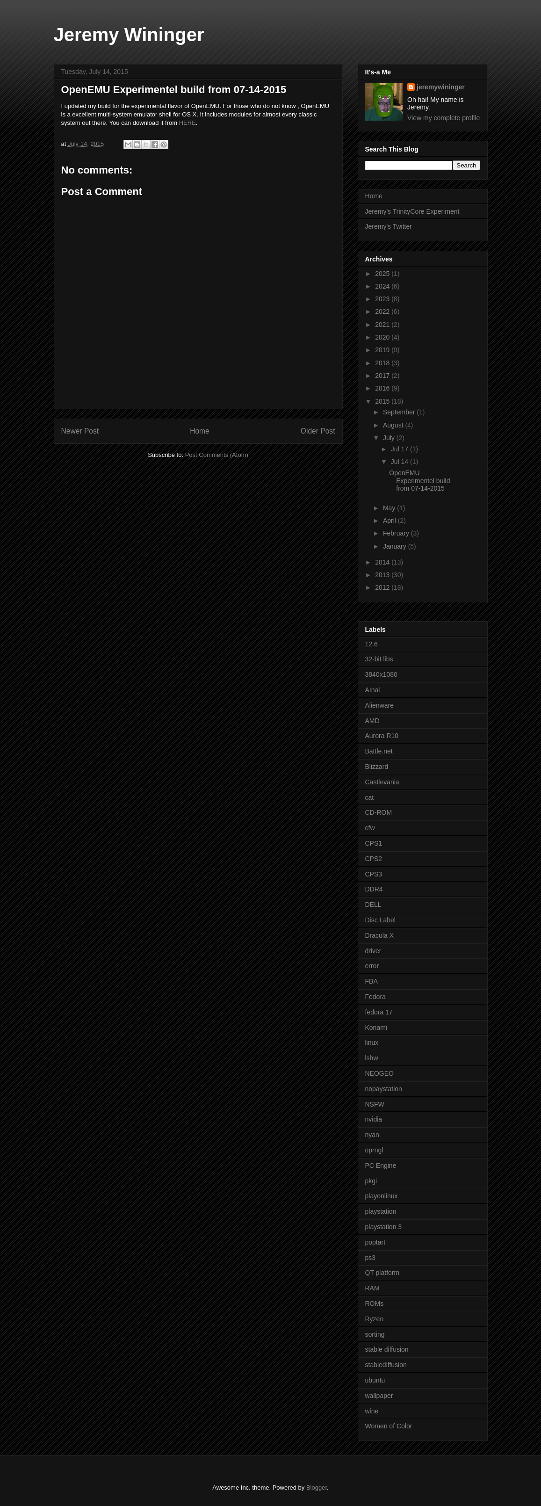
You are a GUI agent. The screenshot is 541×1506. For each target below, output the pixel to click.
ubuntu (375, 1380)
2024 (383, 286)
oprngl (374, 1150)
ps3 (370, 1257)
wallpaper (379, 1395)
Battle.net (379, 751)
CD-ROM (378, 812)
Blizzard (377, 766)
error (372, 966)
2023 (383, 299)
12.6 (371, 644)
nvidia (373, 1119)
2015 (383, 401)
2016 (383, 388)
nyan (372, 1134)
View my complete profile (443, 118)
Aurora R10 (382, 735)
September (400, 412)
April (390, 520)
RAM (372, 1288)
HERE (187, 122)
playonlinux (381, 1196)
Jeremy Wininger (129, 34)
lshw (371, 1058)
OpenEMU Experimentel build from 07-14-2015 (419, 480)
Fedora (375, 996)
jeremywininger (441, 87)
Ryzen (374, 1319)
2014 (383, 562)
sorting (375, 1334)
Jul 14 (400, 461)
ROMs (374, 1303)
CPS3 (373, 874)
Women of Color (388, 1426)
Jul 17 (400, 449)
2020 (383, 337)
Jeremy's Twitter (388, 226)
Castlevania (382, 782)
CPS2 (373, 858)
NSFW (374, 1104)
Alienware (379, 705)
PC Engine (381, 1165)
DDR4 (374, 889)
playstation (381, 1211)
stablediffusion (386, 1364)
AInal (372, 690)
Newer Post (80, 431)
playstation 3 (383, 1227)
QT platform (382, 1272)
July (390, 438)
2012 (383, 587)
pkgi (371, 1181)
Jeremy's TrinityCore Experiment (412, 211)
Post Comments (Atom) (216, 454)
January (395, 546)
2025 (383, 273)
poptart (375, 1242)
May (390, 508)
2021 (383, 324)
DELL (373, 904)
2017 (383, 375)
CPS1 (373, 843)
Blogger (316, 1487)
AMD (372, 720)
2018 (383, 363)
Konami (376, 1027)
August (394, 425)
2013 (383, 575)
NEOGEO (379, 1073)
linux (372, 1042)
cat (369, 797)
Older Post (318, 431)
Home (199, 431)
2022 (383, 311)
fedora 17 (379, 1012)
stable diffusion (387, 1349)
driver (373, 951)
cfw (370, 828)
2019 (383, 350)
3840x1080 (381, 674)
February (397, 533)
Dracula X (379, 935)
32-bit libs (379, 659)
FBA (371, 981)
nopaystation (383, 1089)
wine (372, 1411)
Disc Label (380, 920)
